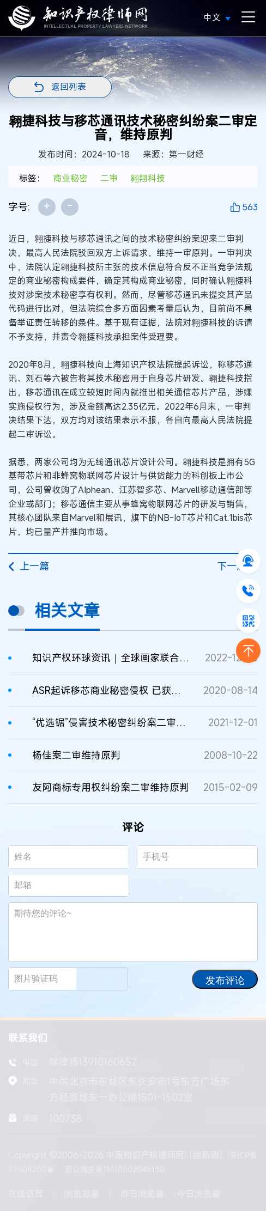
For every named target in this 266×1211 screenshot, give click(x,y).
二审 (109, 178)
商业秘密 (70, 178)
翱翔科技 (147, 178)
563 (250, 207)
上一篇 (28, 566)
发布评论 (225, 980)
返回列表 (68, 87)
